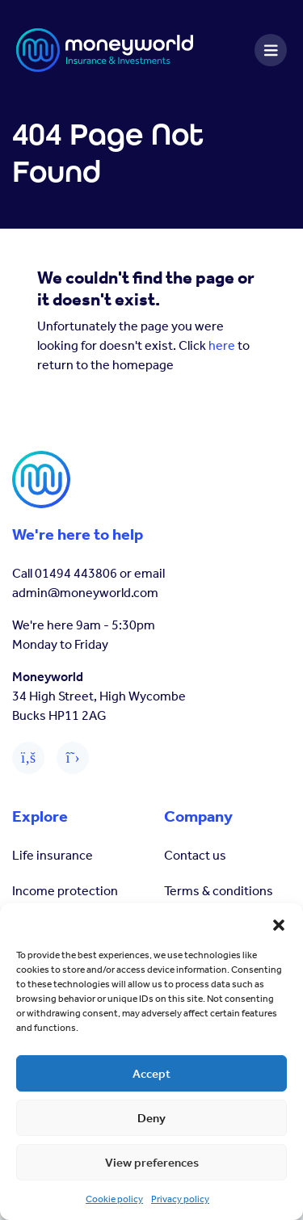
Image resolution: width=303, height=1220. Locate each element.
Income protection (65, 890)
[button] (279, 923)
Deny (151, 1118)
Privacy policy (180, 1199)
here (221, 345)
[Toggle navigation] (271, 50)
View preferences (152, 1162)
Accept (151, 1073)
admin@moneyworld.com (85, 592)
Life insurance (52, 855)
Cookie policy (114, 1199)
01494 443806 (76, 573)
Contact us (195, 855)
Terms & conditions (218, 890)
